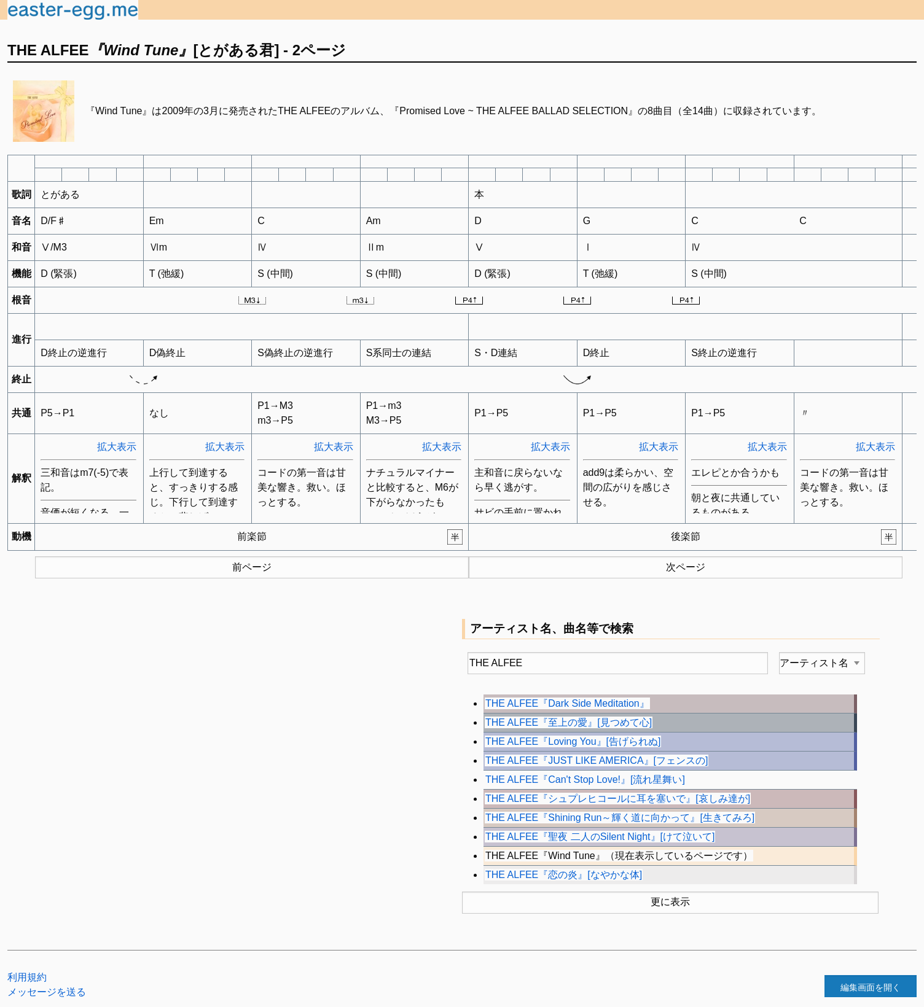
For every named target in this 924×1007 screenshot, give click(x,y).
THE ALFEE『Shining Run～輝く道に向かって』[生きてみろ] (619, 817)
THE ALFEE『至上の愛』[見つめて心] (568, 722)
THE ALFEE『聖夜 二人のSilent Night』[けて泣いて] (600, 836)
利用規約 (27, 977)
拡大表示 (116, 446)
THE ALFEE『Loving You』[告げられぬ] (572, 741)
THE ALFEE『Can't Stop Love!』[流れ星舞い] (585, 779)
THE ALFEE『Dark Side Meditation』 (567, 703)
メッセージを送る (46, 992)
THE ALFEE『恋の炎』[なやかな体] (563, 874)
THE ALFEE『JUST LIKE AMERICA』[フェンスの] (596, 760)
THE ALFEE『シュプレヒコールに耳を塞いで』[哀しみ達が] (617, 798)
